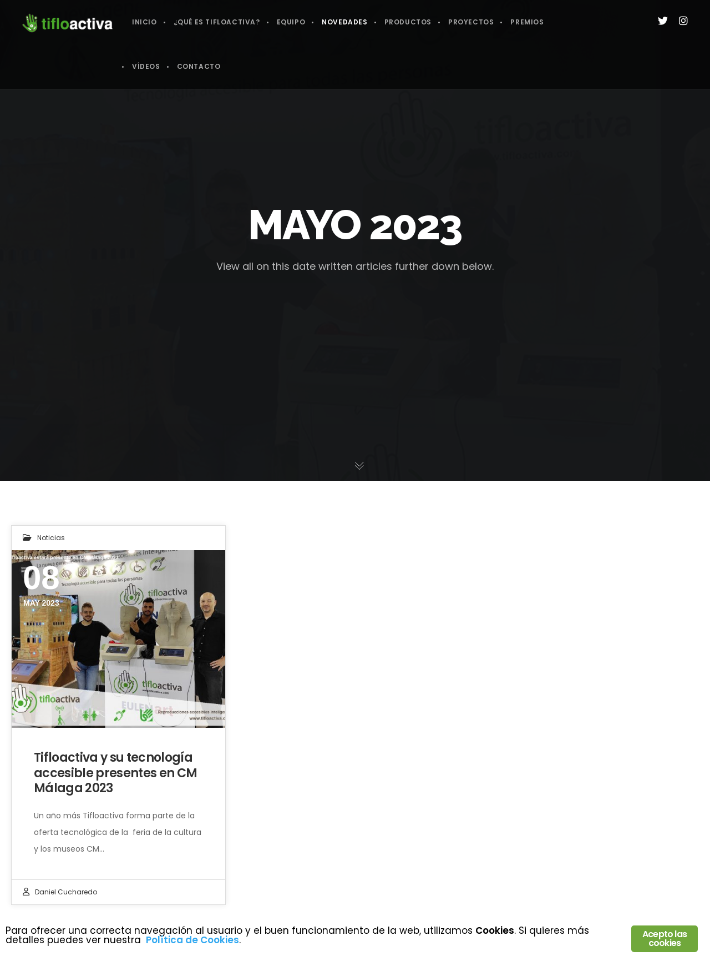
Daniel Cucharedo (66, 892)
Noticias (51, 537)
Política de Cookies (192, 940)
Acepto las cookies (664, 938)
